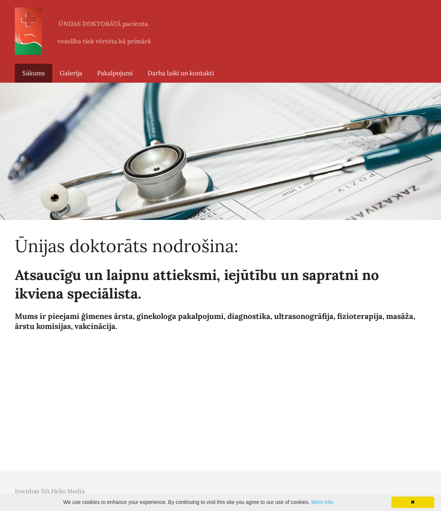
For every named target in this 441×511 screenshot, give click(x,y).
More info (322, 502)
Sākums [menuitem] (33, 73)
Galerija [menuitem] (71, 73)
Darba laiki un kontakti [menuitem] (181, 73)
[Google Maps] (220, 407)
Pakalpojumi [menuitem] (115, 73)
